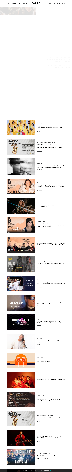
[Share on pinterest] (34, 453)
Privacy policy (47, 470)
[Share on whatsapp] (37, 453)
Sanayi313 (19, 3)
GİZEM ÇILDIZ (67, 23)
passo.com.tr (39, 44)
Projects (8, 3)
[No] (70, 470)
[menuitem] (9, 3)
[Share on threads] (33, 453)
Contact (58, 3)
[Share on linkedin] (36, 453)
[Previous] (18, 463)
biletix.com (39, 237)
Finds (63, 23)
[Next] (53, 463)
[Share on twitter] (32, 453)
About (50, 3)
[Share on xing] (40, 453)
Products (14, 3)
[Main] (36, 463)
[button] (64, 3)
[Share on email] (41, 453)
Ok (50, 470)
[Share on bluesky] (38, 453)
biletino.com (39, 179)
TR (62, 3)
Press (54, 3)
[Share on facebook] (30, 453)
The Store (25, 3)
